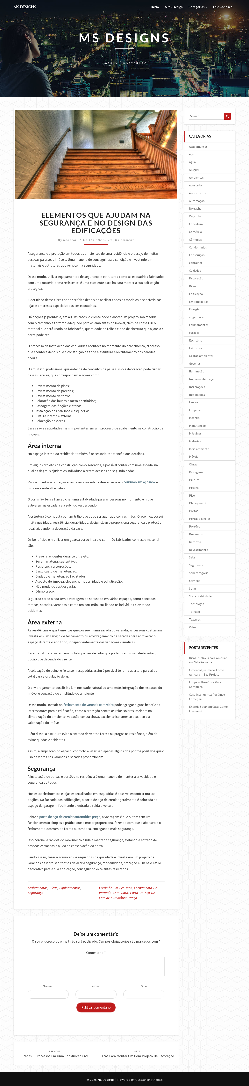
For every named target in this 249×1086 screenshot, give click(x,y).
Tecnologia (196, 604)
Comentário (96, 952)
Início (155, 7)
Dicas (53, 888)
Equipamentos (69, 888)
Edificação (196, 294)
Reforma (195, 542)
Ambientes (196, 177)
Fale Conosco (222, 7)
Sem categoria (198, 573)
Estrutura (195, 348)
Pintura (194, 480)
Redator (70, 240)
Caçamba (195, 216)
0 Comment (124, 240)
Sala (192, 557)
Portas (193, 511)
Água (192, 162)
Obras (193, 464)
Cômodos (195, 239)
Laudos (193, 402)
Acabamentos (37, 888)
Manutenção (197, 426)
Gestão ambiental (201, 356)
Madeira (194, 418)
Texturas (195, 619)
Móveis (193, 456)
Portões (194, 526)
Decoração (196, 278)
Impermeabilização (202, 379)
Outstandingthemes (149, 1080)
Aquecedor (196, 185)
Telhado (194, 612)
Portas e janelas (199, 519)
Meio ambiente (199, 449)
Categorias (198, 7)
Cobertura (196, 224)
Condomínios (198, 247)
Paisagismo (196, 472)
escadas (194, 332)
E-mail (96, 986)
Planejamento (198, 503)
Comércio (195, 232)
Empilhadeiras (198, 302)
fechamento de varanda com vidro (88, 704)
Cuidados (195, 270)
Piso (192, 495)
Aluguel (194, 170)
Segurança (35, 892)
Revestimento (198, 550)
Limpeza (195, 410)
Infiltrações (197, 387)
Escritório (195, 340)
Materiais (195, 441)
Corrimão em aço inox (115, 888)
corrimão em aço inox (139, 482)
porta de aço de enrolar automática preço (69, 817)
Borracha (195, 208)
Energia (194, 309)
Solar (192, 588)
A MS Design (174, 7)
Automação (197, 201)
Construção (197, 255)
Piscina (194, 488)
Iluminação (196, 371)
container (195, 263)
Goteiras (195, 363)
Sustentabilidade (200, 596)
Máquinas (195, 433)
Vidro (192, 627)
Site (144, 986)
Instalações (197, 395)
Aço (191, 154)
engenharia (196, 317)
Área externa (197, 193)
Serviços (194, 581)
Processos (196, 534)
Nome (48, 986)
